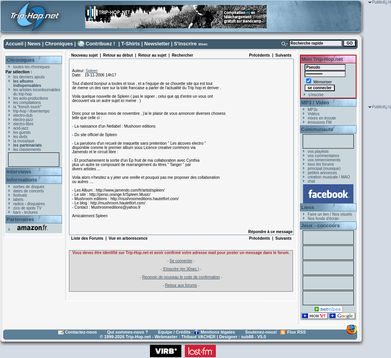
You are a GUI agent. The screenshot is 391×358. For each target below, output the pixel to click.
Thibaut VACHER (198, 336)
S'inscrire (185, 44)
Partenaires (20, 219)
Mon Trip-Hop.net (322, 59)
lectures (31, 212)
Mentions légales (218, 332)
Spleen (92, 71)
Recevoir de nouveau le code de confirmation (181, 277)
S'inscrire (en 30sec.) (181, 269)
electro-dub (23, 115)
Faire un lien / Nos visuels (330, 214)
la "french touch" (27, 107)
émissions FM (320, 122)
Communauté (317, 129)
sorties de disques (29, 187)
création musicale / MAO (329, 177)
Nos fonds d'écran (323, 218)
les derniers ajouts (29, 77)
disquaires (36, 204)
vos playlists (318, 151)
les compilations (27, 102)
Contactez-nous (81, 332)
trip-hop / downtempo (31, 111)
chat (311, 181)
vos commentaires (323, 156)
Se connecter (181, 261)
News (34, 44)
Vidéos (313, 114)
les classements (27, 149)
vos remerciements (324, 160)
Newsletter (157, 44)
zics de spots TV (27, 208)
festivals (20, 195)
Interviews (19, 172)
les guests (22, 132)
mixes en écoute (322, 118)
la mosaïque (23, 141)
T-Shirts (130, 44)
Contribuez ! (100, 44)
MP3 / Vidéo (315, 102)
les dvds (20, 137)
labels (18, 199)
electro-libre (23, 124)
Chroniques (59, 44)
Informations (22, 180)
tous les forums (321, 164)
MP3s (313, 109)
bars (17, 212)
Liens (307, 207)
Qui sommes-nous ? (127, 332)
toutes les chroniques (31, 67)
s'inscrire (316, 95)
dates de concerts (28, 191)
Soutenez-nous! (261, 332)
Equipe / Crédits (174, 332)
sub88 (247, 336)
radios (18, 204)
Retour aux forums (181, 285)
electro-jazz (23, 120)
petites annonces (322, 173)
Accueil (14, 44)
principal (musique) (324, 168)
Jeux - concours (320, 225)
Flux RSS (296, 332)
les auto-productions (30, 98)
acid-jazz (20, 128)
